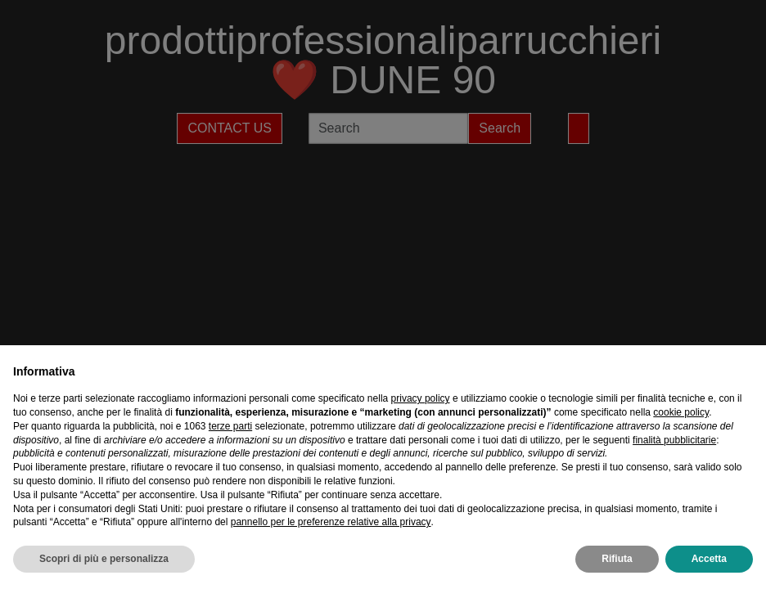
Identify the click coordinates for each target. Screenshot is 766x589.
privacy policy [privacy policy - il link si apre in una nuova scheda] (420, 398)
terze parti (230, 426)
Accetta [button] (709, 558)
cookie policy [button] (681, 412)
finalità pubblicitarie (674, 440)
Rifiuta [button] (617, 558)
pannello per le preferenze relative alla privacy (331, 522)
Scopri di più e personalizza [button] (104, 558)
